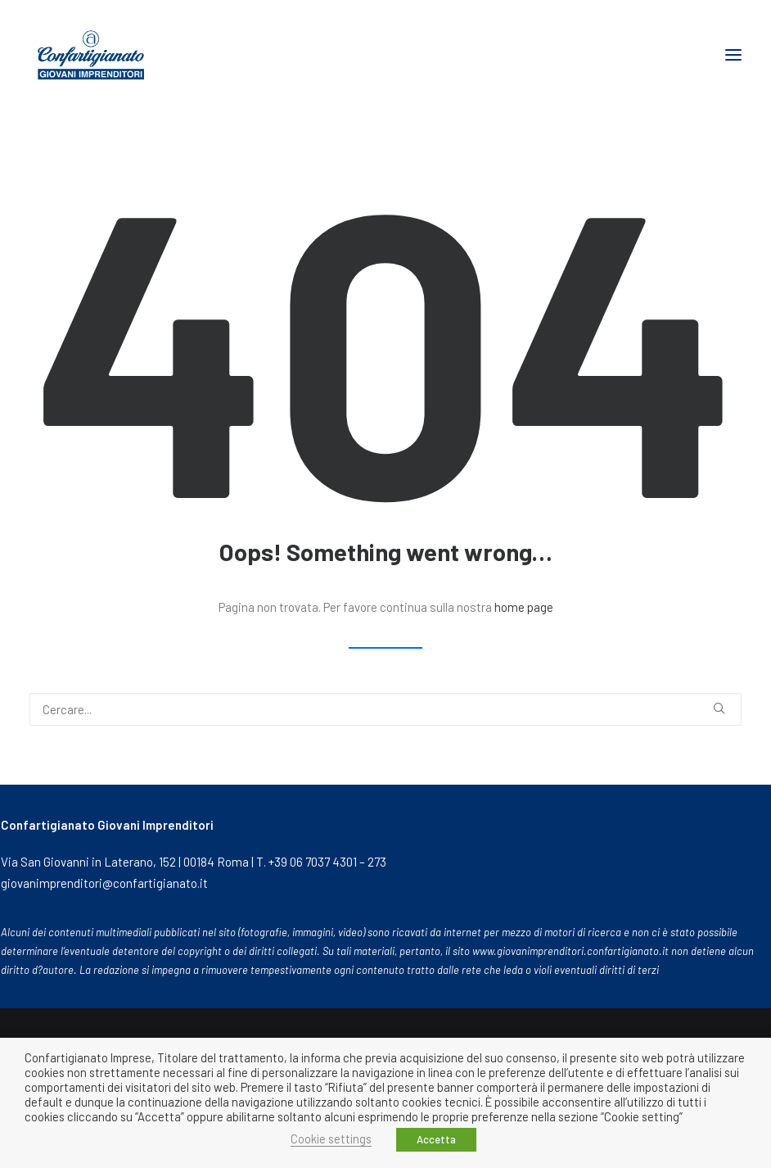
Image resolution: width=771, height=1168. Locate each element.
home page (523, 607)
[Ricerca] (385, 709)
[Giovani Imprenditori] (90, 55)
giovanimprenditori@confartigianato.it (104, 883)
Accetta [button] (436, 1139)
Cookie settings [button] (331, 1138)
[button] (733, 55)
